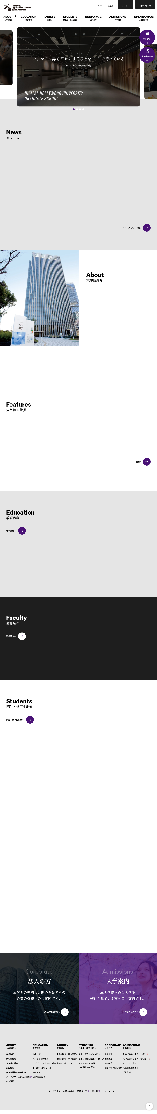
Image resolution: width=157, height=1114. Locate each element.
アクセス (57, 1090)
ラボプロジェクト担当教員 (44, 1062)
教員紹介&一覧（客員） (67, 1058)
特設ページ (82, 1090)
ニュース (100, 5)
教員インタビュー (65, 1062)
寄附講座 (108, 1058)
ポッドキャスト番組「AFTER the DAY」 (87, 1064)
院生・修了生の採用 (113, 1067)
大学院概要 (11, 1058)
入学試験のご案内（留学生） (135, 1058)
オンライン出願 (130, 1062)
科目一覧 (36, 1053)
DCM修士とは (39, 1076)
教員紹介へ (11, 635)
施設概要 (10, 1067)
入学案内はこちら (130, 1011)
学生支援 (127, 1071)
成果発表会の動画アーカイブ (91, 1058)
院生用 (110, 5)
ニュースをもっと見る (132, 227)
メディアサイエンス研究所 (18, 1076)
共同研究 (108, 1062)
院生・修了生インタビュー (90, 1053)
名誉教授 (10, 1080)
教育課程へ (11, 530)
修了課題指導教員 (40, 1058)
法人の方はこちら (52, 1011)
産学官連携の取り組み (16, 1071)
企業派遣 (108, 1053)
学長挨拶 (10, 1053)
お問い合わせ (69, 1090)
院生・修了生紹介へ (15, 719)
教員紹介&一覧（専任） (67, 1053)
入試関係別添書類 (131, 1067)
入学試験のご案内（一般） (134, 1053)
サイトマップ (108, 1090)
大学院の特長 (12, 1062)
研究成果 (36, 1071)
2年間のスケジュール (42, 1067)
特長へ (139, 460)
